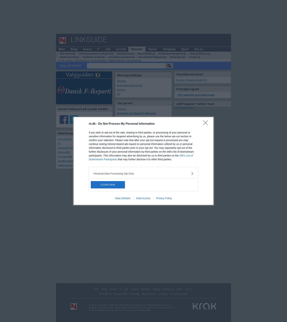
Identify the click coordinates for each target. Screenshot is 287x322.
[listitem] (143, 173)
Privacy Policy (164, 198)
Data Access (143, 198)
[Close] (206, 123)
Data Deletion (123, 198)
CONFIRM (108, 184)
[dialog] (143, 161)
